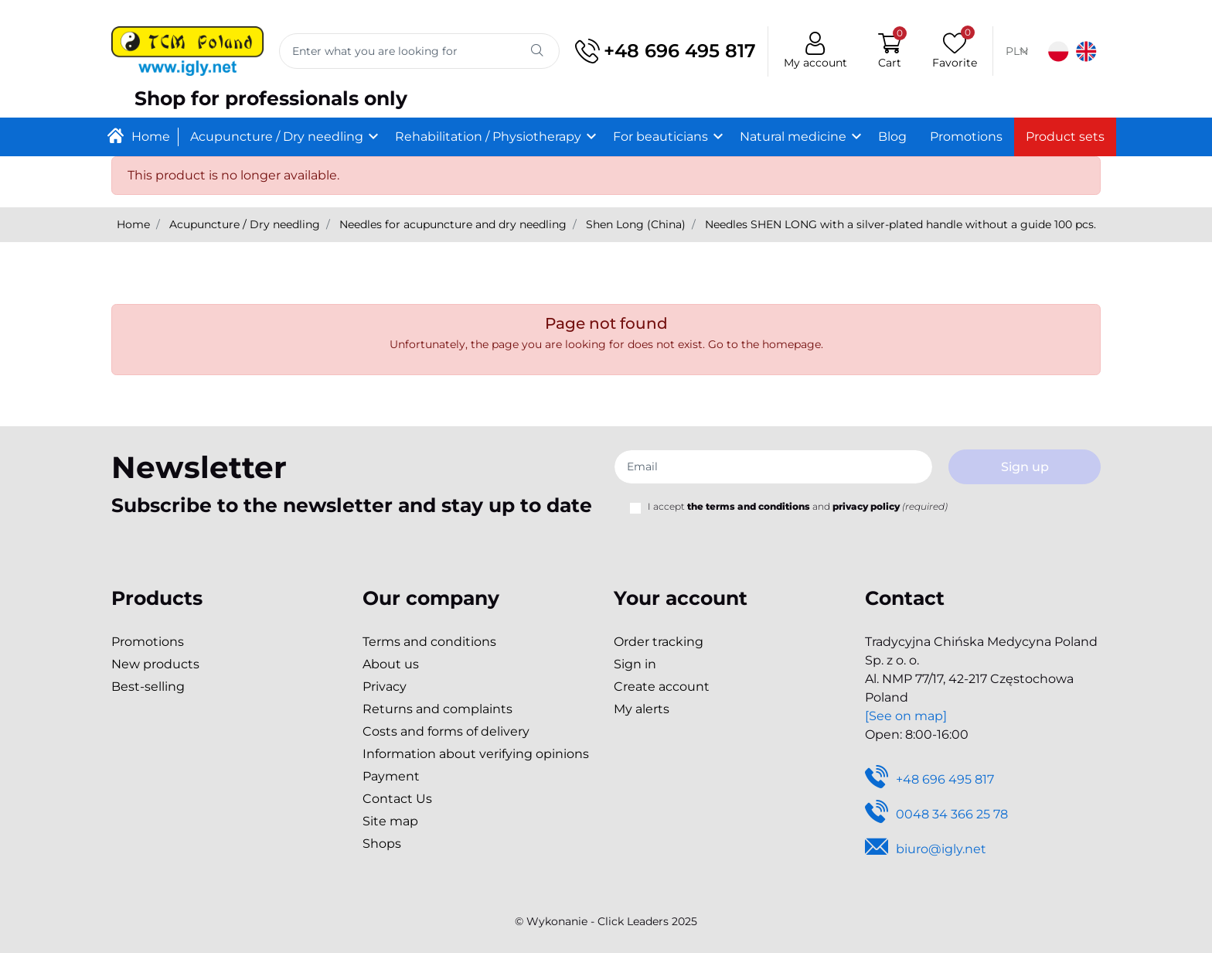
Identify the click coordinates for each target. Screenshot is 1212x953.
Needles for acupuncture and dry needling (453, 224)
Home (133, 224)
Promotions (147, 641)
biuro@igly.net (925, 849)
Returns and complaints (437, 709)
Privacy (385, 686)
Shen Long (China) (636, 224)
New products (155, 664)
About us (391, 664)
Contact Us (397, 798)
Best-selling (148, 686)
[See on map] (906, 716)
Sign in (635, 664)
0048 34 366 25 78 (936, 815)
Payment (391, 776)
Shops (382, 843)
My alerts (641, 709)
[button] (889, 51)
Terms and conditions (429, 641)
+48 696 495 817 (665, 51)
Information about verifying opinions (476, 753)
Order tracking (658, 641)
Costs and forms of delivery (446, 731)
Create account (662, 686)
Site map (390, 821)
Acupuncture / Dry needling (244, 224)
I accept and (798, 506)
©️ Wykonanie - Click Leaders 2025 (606, 921)
